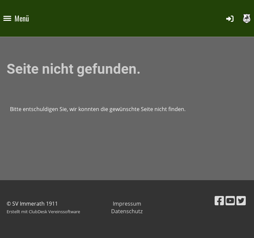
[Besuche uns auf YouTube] (230, 200)
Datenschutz (127, 211)
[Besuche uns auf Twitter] (241, 200)
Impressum (127, 203)
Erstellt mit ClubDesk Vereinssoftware (43, 212)
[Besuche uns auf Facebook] (219, 200)
